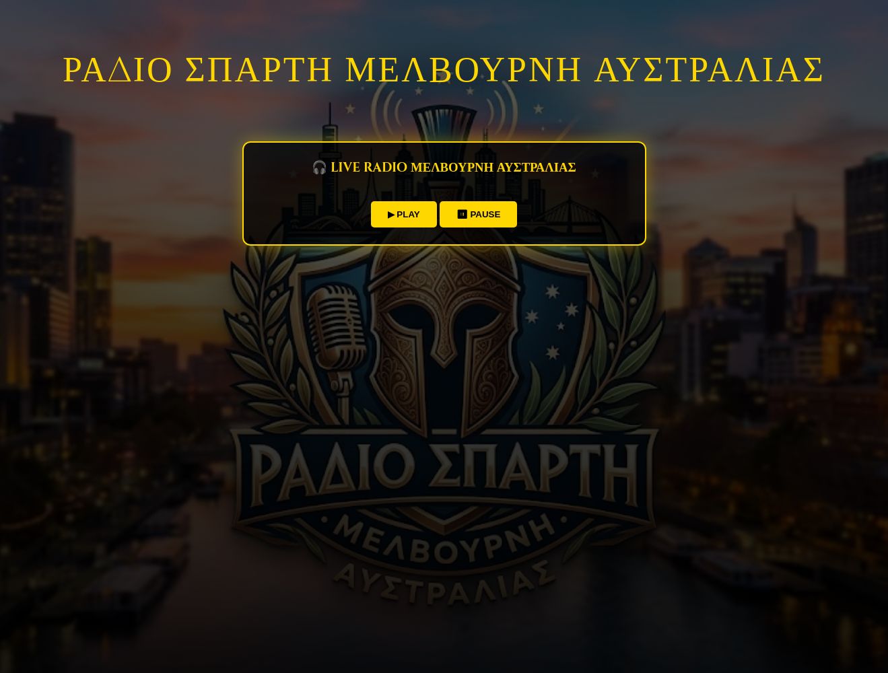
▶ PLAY (404, 214)
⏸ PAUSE (478, 214)
